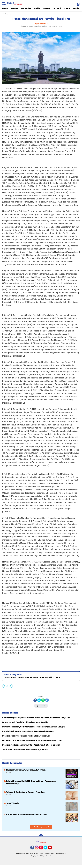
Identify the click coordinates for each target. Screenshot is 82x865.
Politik (37, 8)
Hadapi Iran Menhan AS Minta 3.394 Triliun (25, 770)
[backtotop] (41, 836)
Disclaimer (34, 853)
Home (5, 8)
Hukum (67, 8)
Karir (41, 853)
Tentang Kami (61, 853)
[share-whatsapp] (43, 700)
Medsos (46, 8)
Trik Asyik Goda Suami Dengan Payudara (25, 792)
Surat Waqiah (12, 803)
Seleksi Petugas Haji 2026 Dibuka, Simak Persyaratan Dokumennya (31, 782)
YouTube (51, 849)
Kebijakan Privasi (22, 853)
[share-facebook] (35, 700)
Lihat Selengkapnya (41, 827)
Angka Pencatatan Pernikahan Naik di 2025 (26, 814)
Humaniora (26, 8)
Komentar (41, 705)
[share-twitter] (39, 700)
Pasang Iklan (49, 853)
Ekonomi (57, 8)
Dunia (76, 8)
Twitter (47, 849)
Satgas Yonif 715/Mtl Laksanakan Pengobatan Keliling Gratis (32, 677)
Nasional (14, 8)
